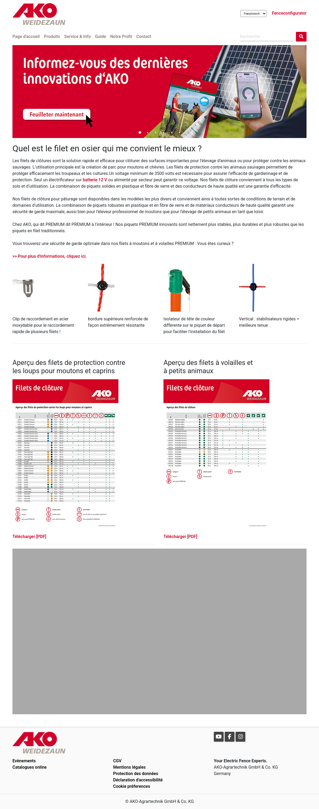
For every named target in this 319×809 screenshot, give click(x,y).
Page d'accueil (26, 36)
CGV (117, 760)
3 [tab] (155, 132)
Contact (143, 36)
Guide (100, 36)
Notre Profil (121, 36)
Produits (52, 36)
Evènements (24, 760)
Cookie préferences (131, 786)
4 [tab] (163, 132)
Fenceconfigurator (289, 13)
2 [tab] (147, 132)
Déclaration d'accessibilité (138, 779)
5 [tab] (171, 132)
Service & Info (77, 36)
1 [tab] (139, 132)
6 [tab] (179, 132)
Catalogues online (29, 767)
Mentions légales (129, 767)
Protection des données (135, 773)
